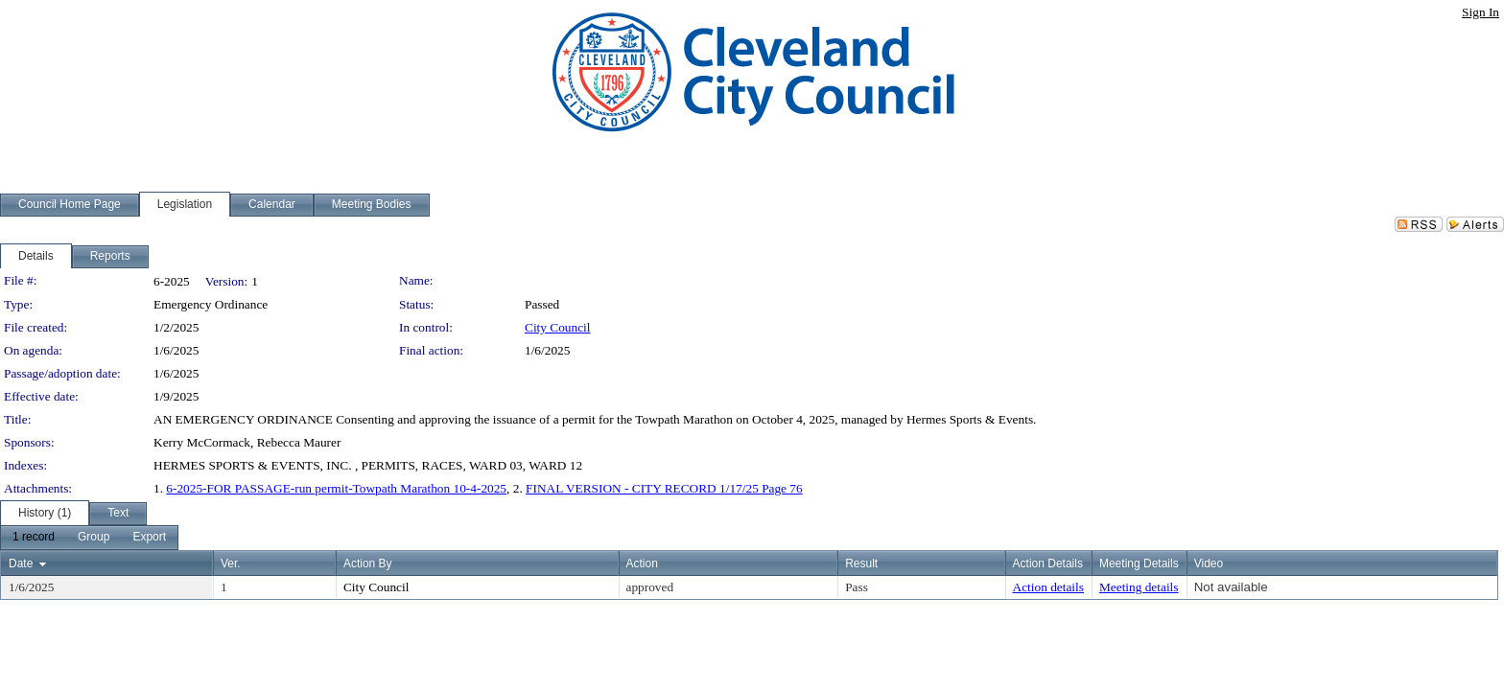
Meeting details (1139, 587)
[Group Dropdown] (93, 537)
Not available (1231, 587)
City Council (558, 327)
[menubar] (89, 537)
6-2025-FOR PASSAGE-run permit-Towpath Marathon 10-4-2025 (336, 488)
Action (642, 563)
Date (21, 563)
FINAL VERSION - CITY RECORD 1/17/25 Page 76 (664, 488)
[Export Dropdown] (149, 537)
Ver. (231, 563)
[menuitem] (33, 537)
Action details (1048, 587)
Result (861, 563)
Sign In (1480, 12)
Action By (367, 563)
